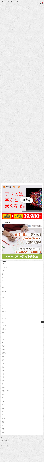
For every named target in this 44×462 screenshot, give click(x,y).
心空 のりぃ (4, 383)
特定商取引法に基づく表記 (5, 445)
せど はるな (3, 305)
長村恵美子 (3, 421)
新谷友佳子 (3, 387)
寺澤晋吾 (3, 374)
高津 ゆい (3, 428)
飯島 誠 (3, 425)
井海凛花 (3, 345)
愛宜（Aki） (3, 384)
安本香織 (3, 367)
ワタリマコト (4, 342)
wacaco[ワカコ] (4, 287)
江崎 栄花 (3, 404)
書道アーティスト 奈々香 (5, 390)
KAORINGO (3, 270)
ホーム (2, 437)
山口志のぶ (3, 377)
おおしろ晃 (3, 297)
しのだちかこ (4, 301)
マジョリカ (3, 339)
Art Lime (3, 263)
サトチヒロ (3, 332)
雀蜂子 (3, 422)
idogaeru (3, 266)
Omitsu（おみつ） (4, 280)
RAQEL (3, 283)
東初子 (3, 394)
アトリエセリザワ (4, 325)
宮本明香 (3, 370)
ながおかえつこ (4, 311)
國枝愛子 (3, 360)
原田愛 (3, 356)
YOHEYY (3, 288)
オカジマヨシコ (4, 328)
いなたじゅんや (4, 294)
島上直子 (3, 380)
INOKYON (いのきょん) (5, 267)
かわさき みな (4, 298)
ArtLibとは (2, 439)
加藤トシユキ (4, 353)
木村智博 (3, 391)
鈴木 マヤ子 (3, 418)
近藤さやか (3, 415)
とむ (2, 308)
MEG (2, 274)
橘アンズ (3, 400)
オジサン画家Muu (4, 329)
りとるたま (3, 322)
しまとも (3, 304)
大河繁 (3, 363)
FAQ (1, 442)
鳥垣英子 (3, 429)
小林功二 (3, 376)
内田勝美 (3, 349)
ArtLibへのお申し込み (4, 440)
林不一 (3, 397)
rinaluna (3, 284)
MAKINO (3, 273)
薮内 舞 (3, 414)
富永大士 (3, 373)
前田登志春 (3, 352)
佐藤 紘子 (3, 346)
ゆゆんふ (3, 321)
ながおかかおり (4, 312)
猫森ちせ (3, 407)
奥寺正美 (3, 366)
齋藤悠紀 (3, 432)
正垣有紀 (3, 401)
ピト (2, 336)
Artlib (3, 3)
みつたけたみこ (4, 318)
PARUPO (3, 281)
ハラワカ (3, 335)
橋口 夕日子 (3, 398)
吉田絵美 (3, 359)
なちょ (3, 314)
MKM (2, 277)
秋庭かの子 (3, 408)
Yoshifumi (3, 290)
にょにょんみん (4, 315)
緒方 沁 (3, 411)
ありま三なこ (4, 291)
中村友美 (3, 343)
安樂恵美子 (3, 369)
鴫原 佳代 (3, 431)
